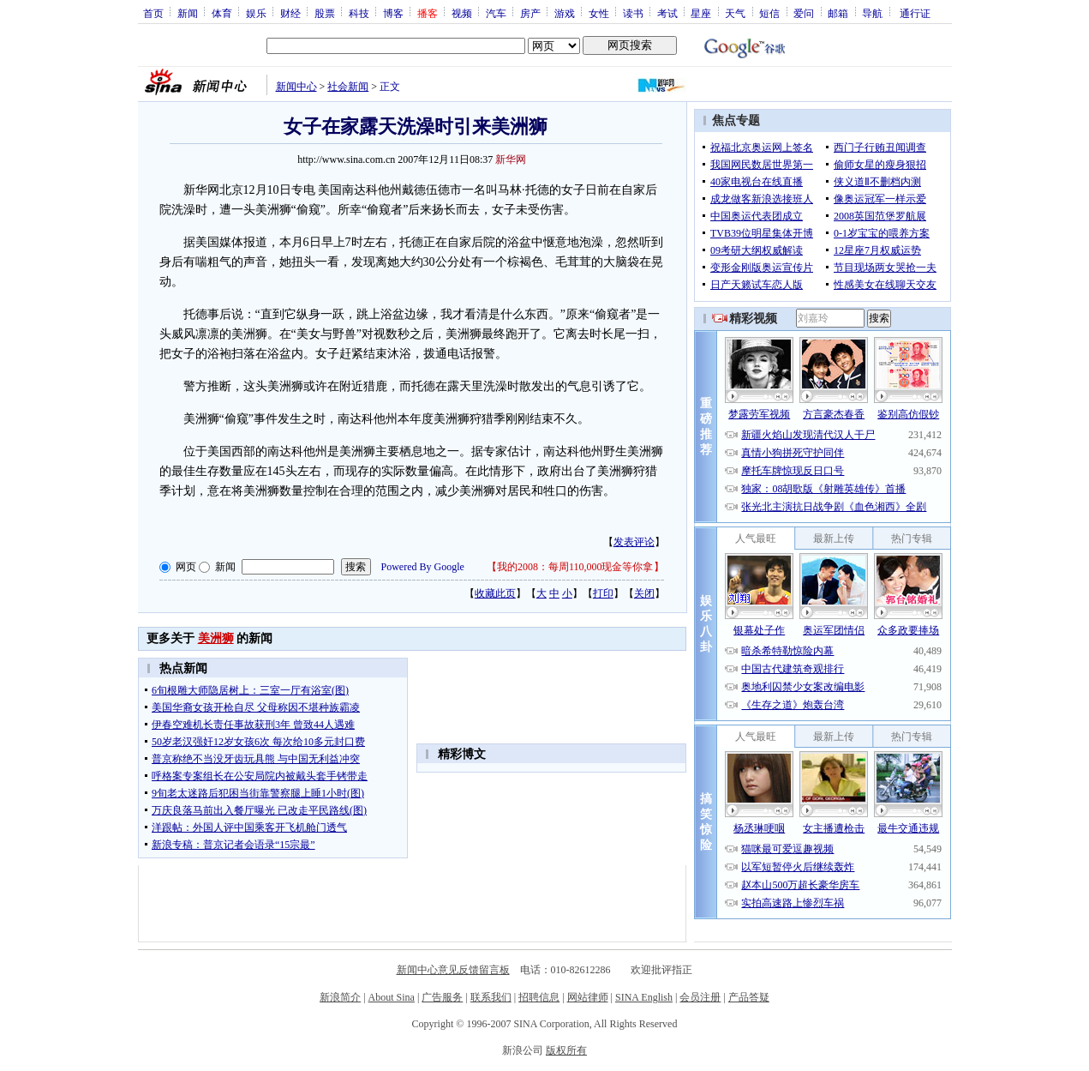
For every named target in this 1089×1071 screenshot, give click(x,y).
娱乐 (256, 13)
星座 (701, 13)
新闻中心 (296, 87)
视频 (462, 13)
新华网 (510, 159)
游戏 (564, 13)
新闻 (187, 13)
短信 (769, 13)
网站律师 (587, 997)
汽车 (496, 13)
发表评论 (634, 542)
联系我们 (491, 997)
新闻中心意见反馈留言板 (453, 970)
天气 (735, 13)
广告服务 (442, 997)
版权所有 (566, 1050)
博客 (393, 13)
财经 (290, 13)
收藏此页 (495, 593)
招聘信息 (538, 997)
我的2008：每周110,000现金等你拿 (575, 567)
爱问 (803, 13)
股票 (324, 13)
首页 (153, 13)
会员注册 (700, 997)
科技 (359, 13)
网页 (186, 567)
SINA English (644, 997)
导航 (872, 13)
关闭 (644, 593)
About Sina (391, 997)
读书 (633, 13)
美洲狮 (216, 638)
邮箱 (838, 13)
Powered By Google (422, 567)
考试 (667, 13)
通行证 (915, 13)
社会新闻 (347, 87)
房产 (530, 13)
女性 (599, 13)
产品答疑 (748, 997)
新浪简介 (340, 997)
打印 (603, 593)
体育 (222, 13)
